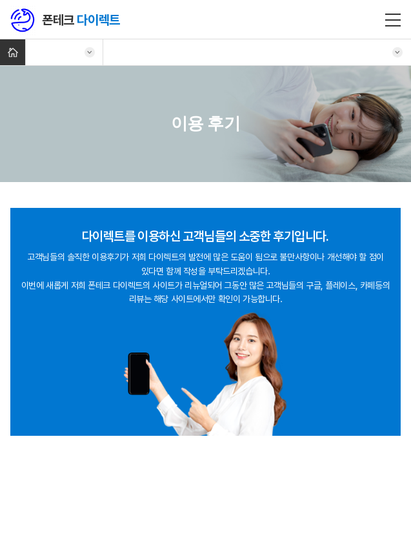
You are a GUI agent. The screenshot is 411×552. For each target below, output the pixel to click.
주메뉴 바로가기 (0, 0)
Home (12, 52)
